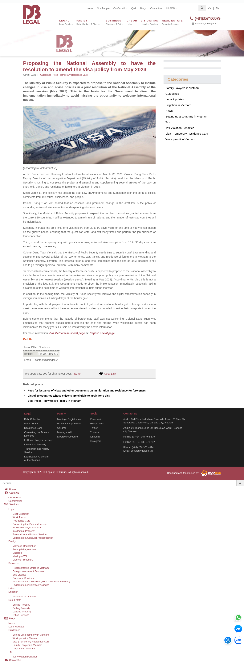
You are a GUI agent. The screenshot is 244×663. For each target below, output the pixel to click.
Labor (11, 588)
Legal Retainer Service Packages (31, 584)
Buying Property (21, 604)
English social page (102, 332)
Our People (103, 8)
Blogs (143, 8)
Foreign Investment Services (28, 571)
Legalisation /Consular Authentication (36, 458)
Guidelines (45, 75)
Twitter (77, 373)
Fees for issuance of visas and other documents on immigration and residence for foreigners (87, 390)
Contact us (156, 8)
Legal (11, 508)
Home (90, 8)
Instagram (95, 440)
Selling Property (21, 608)
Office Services (21, 614)
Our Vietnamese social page (67, 332)
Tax (167, 122)
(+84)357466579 (204, 18)
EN (217, 8)
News (169, 110)
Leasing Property (22, 611)
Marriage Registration (69, 419)
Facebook (95, 419)
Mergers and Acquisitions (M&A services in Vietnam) (41, 581)
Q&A (133, 8)
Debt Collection (32, 419)
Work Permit (31, 423)
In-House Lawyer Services (38, 439)
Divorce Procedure (67, 436)
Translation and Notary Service (36, 450)
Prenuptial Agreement (69, 423)
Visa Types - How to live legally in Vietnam (54, 400)
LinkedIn (95, 436)
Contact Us (12, 659)
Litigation (13, 591)
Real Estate (14, 599)
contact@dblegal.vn (204, 23)
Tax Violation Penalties (179, 127)
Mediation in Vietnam (24, 596)
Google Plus (97, 423)
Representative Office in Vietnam (31, 567)
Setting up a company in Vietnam (186, 116)
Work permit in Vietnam (180, 139)
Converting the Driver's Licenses (36, 434)
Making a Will (64, 432)
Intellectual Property (35, 444)
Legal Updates (174, 99)
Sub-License (19, 574)
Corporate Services (23, 577)
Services (11, 504)
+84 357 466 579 (48, 353)
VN (209, 8)
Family (12, 541)
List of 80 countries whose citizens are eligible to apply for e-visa (69, 395)
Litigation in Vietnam (178, 105)
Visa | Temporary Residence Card (71, 75)
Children (61, 427)
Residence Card (33, 427)
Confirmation (120, 8)
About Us (11, 492)
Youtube (94, 432)
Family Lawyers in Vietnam (182, 88)
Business (13, 562)
